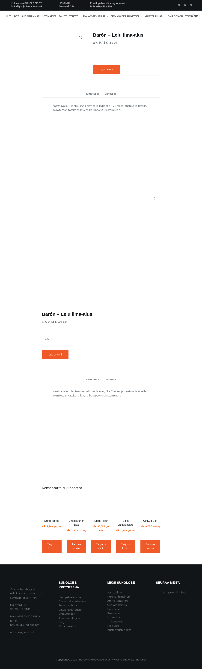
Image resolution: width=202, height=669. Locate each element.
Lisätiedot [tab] (110, 94)
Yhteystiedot (67, 613)
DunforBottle (51, 520)
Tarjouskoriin (106, 69)
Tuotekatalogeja (69, 618)
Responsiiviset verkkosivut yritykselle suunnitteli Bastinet (112, 659)
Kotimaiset (49, 16)
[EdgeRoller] (101, 505)
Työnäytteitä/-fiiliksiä (173, 592)
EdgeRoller (101, 520)
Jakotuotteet (70, 16)
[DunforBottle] (52, 505)
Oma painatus (67, 626)
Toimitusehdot (68, 605)
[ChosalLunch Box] (76, 505)
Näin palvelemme (70, 597)
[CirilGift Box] (150, 505)
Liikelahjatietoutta (70, 609)
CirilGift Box (150, 520)
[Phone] (191, 5)
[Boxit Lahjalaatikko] (126, 505)
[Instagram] (179, 5)
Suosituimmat (30, 16)
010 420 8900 (104, 6)
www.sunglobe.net (22, 632)
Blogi (62, 622)
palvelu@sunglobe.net (112, 3)
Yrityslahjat (156, 16)
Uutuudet (12, 16)
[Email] (185, 5)
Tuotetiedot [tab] (92, 94)
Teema (191, 16)
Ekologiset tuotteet (127, 16)
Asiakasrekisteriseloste (72, 601)
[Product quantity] (47, 339)
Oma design (175, 16)
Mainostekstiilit (96, 16)
